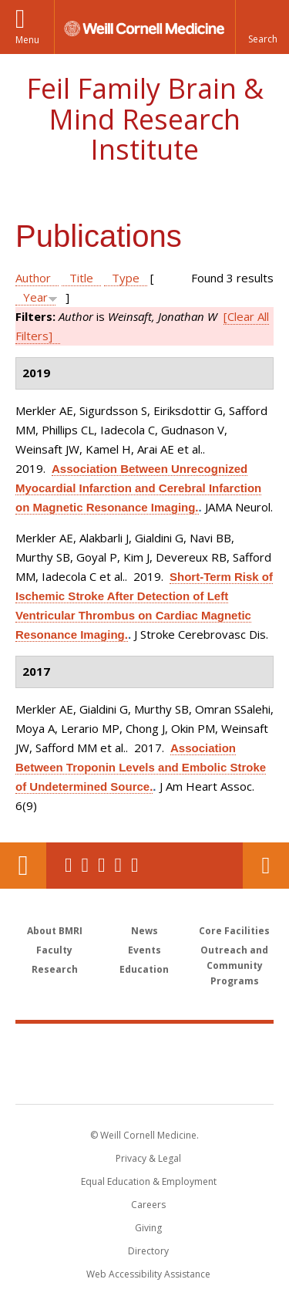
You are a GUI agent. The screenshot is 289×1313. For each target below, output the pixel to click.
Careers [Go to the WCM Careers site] (148, 1204)
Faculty (54, 950)
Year (35, 297)
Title (81, 277)
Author (33, 277)
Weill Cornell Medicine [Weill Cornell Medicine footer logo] (145, 1047)
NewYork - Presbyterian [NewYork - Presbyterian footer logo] (144, 1079)
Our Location (23, 865)
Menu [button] (27, 39)
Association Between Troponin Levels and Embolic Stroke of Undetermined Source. (140, 767)
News (144, 930)
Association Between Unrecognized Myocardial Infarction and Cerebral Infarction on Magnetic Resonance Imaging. (138, 488)
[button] (262, 27)
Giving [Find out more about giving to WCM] (148, 1227)
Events (144, 950)
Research (55, 969)
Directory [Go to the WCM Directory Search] (148, 1250)
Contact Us (266, 865)
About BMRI (54, 930)
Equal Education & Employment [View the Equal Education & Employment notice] (149, 1181)
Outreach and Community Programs (234, 965)
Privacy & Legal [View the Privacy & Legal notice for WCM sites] (148, 1158)
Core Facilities (234, 930)
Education (144, 969)
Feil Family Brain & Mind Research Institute (145, 118)
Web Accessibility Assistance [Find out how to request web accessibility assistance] (148, 1274)
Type (125, 277)
